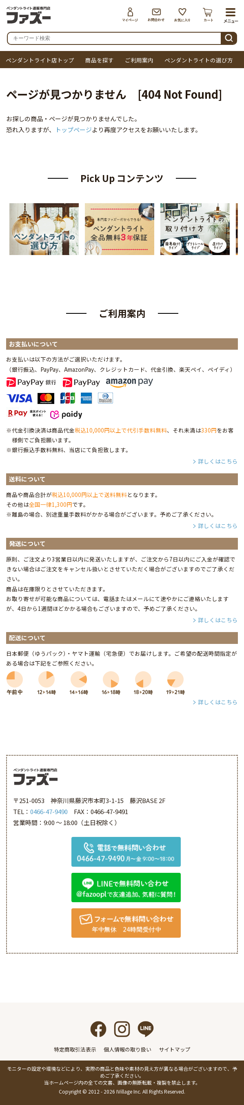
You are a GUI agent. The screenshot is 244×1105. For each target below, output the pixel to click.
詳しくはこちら (218, 461)
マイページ (130, 14)
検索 (229, 37)
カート (208, 14)
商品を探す (99, 60)
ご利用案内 (139, 60)
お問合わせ (156, 14)
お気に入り (182, 14)
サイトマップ (175, 1049)
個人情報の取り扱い (127, 1049)
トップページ (73, 129)
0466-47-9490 (49, 811)
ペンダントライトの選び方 (198, 60)
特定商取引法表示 (75, 1049)
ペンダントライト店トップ (40, 60)
